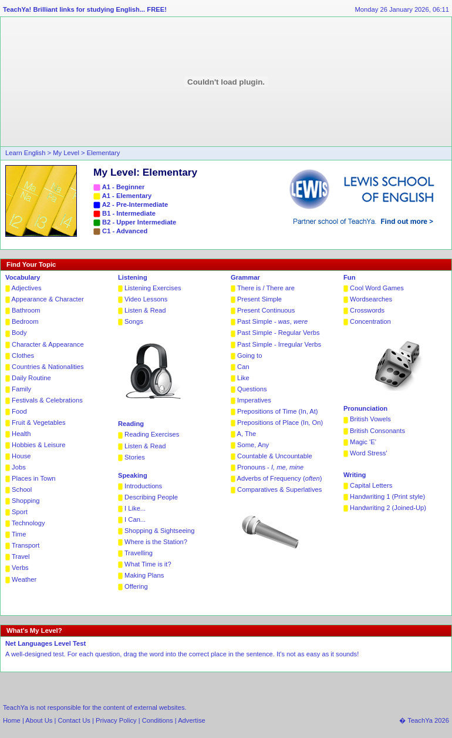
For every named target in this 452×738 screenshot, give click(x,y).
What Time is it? (147, 564)
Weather (24, 579)
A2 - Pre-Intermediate (135, 204)
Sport (20, 511)
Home (12, 720)
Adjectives (27, 287)
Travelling (138, 552)
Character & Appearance (48, 344)
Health (21, 433)
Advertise (191, 720)
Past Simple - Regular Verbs (278, 332)
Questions (252, 389)
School (22, 489)
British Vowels (370, 418)
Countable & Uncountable (274, 455)
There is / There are (266, 287)
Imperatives (254, 400)
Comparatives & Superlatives (279, 489)
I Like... (135, 508)
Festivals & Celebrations (47, 400)
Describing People (151, 497)
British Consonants (377, 430)
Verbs (20, 567)
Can (243, 366)
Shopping (25, 500)
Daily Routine (31, 377)
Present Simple (259, 299)
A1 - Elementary (127, 195)
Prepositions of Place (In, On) (280, 422)
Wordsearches (371, 299)
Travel (21, 556)
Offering (136, 586)
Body (19, 332)
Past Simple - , (272, 321)
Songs (133, 321)
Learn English (25, 152)
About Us (39, 720)
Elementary (103, 152)
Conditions (157, 720)
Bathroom (26, 310)
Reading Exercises (151, 434)
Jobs (19, 467)
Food (19, 411)
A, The (247, 433)
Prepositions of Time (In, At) (277, 411)
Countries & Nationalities (48, 366)
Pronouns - (270, 467)
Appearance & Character (48, 299)
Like (243, 377)
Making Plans (144, 575)
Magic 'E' (363, 441)
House (21, 455)
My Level (67, 152)
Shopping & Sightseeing (159, 530)
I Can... (135, 519)
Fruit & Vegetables (38, 422)
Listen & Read (145, 310)
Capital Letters (371, 485)
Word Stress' (368, 453)
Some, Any (253, 444)
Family (21, 389)
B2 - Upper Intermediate (139, 222)
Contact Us (74, 720)
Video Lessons (145, 299)
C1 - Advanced (124, 230)
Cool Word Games (377, 287)
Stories (134, 457)
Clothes (23, 355)
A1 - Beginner (123, 186)
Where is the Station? (155, 541)
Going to (249, 355)
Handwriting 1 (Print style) (387, 496)
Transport (25, 545)
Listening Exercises (152, 287)
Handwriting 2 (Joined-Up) (388, 507)
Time (19, 534)
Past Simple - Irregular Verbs (279, 344)
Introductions (143, 485)
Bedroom (25, 321)
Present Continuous (266, 310)
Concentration (370, 321)
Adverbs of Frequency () (279, 478)
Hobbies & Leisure (38, 444)
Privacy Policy (116, 720)
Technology (28, 522)
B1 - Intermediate (129, 213)
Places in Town (33, 478)
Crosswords (367, 310)
